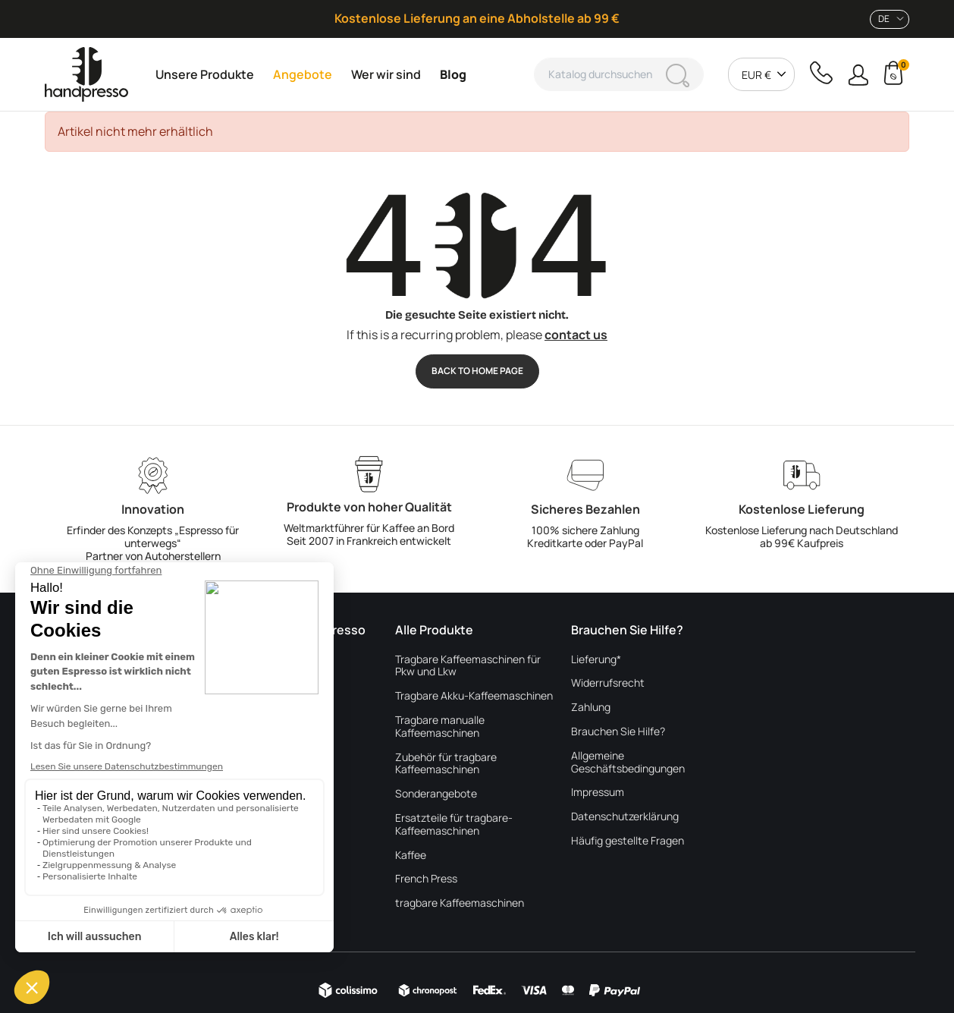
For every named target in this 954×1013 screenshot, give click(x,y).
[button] (858, 75)
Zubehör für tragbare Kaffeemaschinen (446, 764)
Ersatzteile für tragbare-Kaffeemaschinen (454, 825)
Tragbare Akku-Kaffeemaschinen (474, 696)
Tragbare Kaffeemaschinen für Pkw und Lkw (468, 666)
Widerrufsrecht (608, 683)
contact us (575, 334)
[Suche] (619, 74)
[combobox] (889, 19)
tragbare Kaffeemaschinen (459, 903)
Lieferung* (596, 659)
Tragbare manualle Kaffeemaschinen (440, 727)
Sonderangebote (436, 794)
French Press (426, 879)
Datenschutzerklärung (625, 816)
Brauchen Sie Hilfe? (618, 731)
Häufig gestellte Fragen (627, 841)
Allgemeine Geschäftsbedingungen (628, 762)
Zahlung (590, 707)
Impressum (597, 792)
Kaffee (410, 855)
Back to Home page (477, 370)
